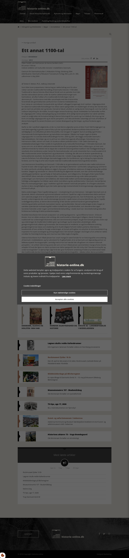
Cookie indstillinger (32, 286)
